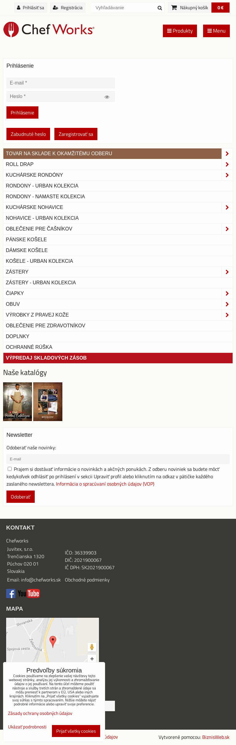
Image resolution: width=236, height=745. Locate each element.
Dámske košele (27, 250)
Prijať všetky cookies (76, 731)
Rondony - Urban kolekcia (42, 185)
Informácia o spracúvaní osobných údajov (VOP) (105, 483)
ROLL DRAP (119, 164)
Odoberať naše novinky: (31, 447)
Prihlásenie (22, 112)
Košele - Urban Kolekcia (39, 261)
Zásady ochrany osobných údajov (40, 713)
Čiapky (119, 293)
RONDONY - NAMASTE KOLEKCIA (45, 196)
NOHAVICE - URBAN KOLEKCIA (42, 218)
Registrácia (68, 7)
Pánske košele (26, 239)
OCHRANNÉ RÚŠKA (29, 347)
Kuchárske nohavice (119, 207)
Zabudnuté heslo (28, 134)
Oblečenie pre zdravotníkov (45, 325)
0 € (220, 7)
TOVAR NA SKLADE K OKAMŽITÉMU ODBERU (119, 153)
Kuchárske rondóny (119, 175)
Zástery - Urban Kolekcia (41, 282)
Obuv (119, 304)
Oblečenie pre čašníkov (119, 229)
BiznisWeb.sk (216, 737)
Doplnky (17, 336)
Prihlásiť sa (30, 7)
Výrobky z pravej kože (119, 315)
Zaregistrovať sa (76, 134)
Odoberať (20, 496)
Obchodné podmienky (87, 579)
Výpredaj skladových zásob (46, 358)
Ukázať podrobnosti (27, 727)
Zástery (119, 272)
